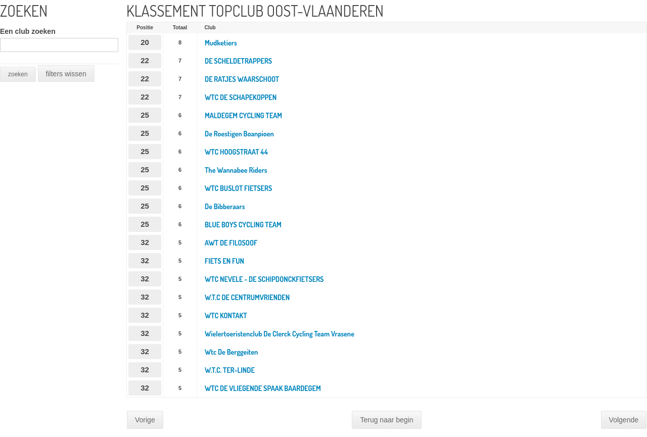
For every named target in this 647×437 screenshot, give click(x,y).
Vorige (145, 420)
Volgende (623, 420)
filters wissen (66, 74)
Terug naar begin (386, 420)
